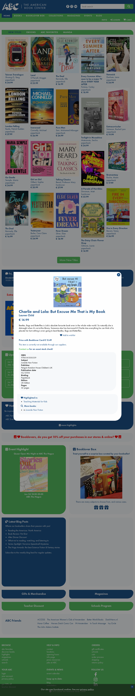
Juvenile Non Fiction (34, 409)
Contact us (24, 349)
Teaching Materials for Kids (35, 401)
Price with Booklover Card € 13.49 (35, 340)
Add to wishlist (67, 335)
